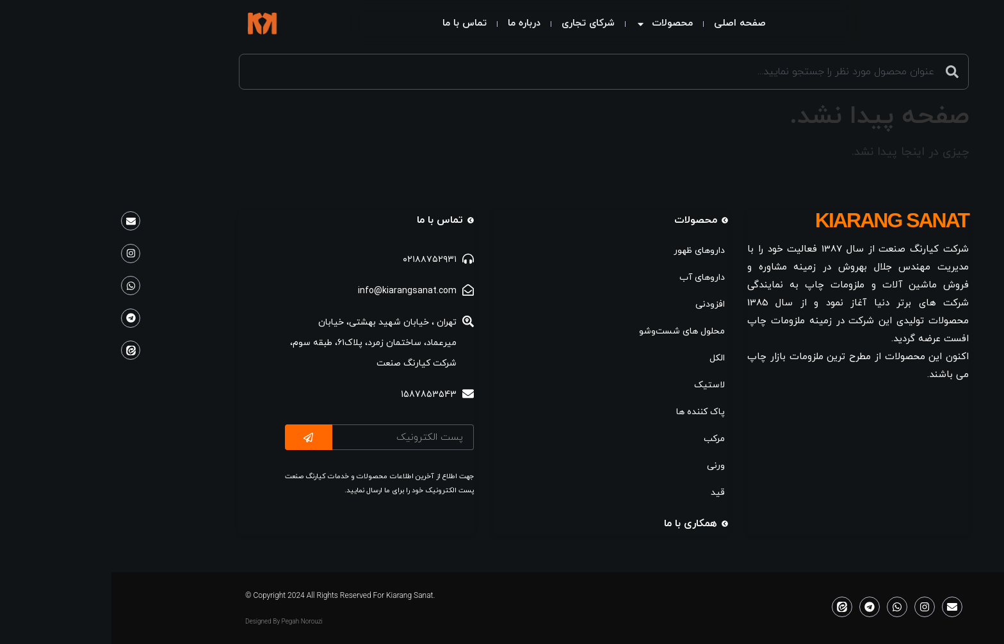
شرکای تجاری (486, 23)
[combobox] (502, 72)
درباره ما (422, 23)
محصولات (562, 24)
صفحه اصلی (638, 23)
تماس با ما (363, 23)
